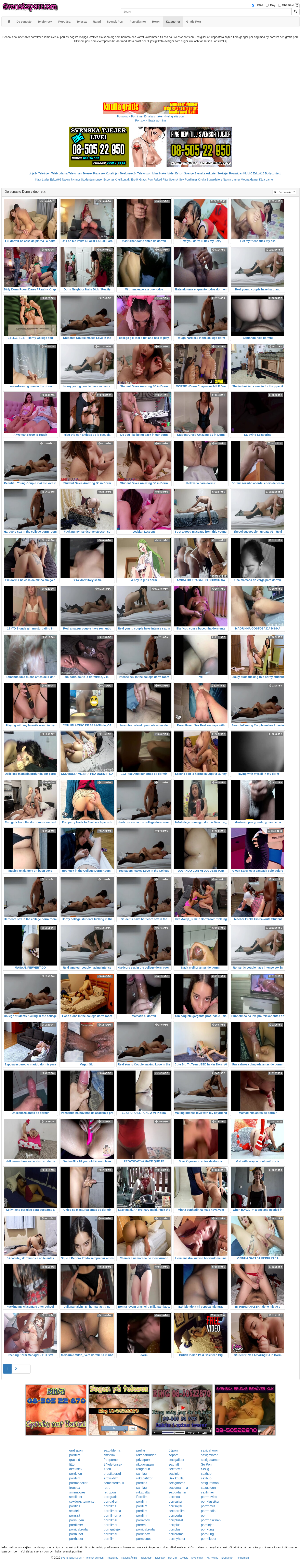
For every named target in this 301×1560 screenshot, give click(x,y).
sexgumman (210, 1483)
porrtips (141, 1483)
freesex (74, 1487)
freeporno (111, 1459)
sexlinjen (175, 1473)
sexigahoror (209, 1450)
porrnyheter (177, 1538)
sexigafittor (176, 1459)
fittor (72, 1464)
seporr (173, 1455)
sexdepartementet (82, 1501)
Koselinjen (112, 173)
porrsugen (76, 1520)
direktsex (75, 1469)
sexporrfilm (176, 1511)
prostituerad (112, 1473)
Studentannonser (92, 179)
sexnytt (174, 1464)
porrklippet (208, 1538)
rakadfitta (143, 1492)
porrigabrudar (79, 1529)
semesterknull (114, 1483)
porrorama (176, 1534)
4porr (107, 1469)
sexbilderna (112, 1450)
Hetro (259, 5)
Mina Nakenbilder (163, 173)
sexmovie (175, 1469)
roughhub (143, 1469)
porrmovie (208, 1506)
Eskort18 (258, 173)
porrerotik (143, 1520)
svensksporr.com (71, 1557)
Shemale (288, 5)
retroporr (110, 1492)
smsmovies (77, 1492)
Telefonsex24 (128, 173)
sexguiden (208, 1487)
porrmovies (209, 1497)
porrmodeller (78, 1483)
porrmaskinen (211, 1520)
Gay (272, 5)
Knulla (202, 179)
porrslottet (143, 1538)
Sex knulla (176, 1478)
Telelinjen (44, 173)
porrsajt (74, 1515)
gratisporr (76, 1450)
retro (107, 1487)
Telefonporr (144, 173)
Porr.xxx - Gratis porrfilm (150, 120)
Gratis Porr (146, 179)
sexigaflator (209, 1455)
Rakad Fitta (161, 179)
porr (204, 1515)
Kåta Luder (42, 179)
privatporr (143, 1459)
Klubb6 (247, 173)
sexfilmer (207, 1492)
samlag (141, 1473)
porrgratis (111, 1497)
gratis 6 (74, 1459)
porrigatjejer (112, 1529)
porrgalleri (111, 1501)
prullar (140, 1450)
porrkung (207, 1529)
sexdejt (74, 1511)
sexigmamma (178, 1487)
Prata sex (99, 173)
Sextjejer (222, 173)
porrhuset (76, 1534)
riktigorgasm (145, 1464)
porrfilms (110, 1506)
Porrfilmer (191, 179)
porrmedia (208, 1511)
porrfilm (74, 1455)
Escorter (108, 179)
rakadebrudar (146, 1455)
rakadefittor (144, 1478)
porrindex (143, 1534)
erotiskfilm (111, 1478)
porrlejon (75, 1473)
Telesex (87, 173)
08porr (173, 1450)
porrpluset (176, 1520)
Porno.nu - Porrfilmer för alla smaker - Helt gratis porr (150, 116)
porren (141, 1525)
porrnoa (174, 1497)
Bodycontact (273, 173)
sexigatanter (177, 1492)
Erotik (134, 179)
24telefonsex (113, 1464)
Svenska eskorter (206, 173)
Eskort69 (55, 179)
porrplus (174, 1525)
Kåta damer (266, 179)
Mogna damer (249, 179)
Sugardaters (214, 179)
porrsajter (175, 1501)
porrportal (175, 1515)
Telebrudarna (59, 173)
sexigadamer (210, 1459)
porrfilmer (111, 1520)
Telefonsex (75, 173)
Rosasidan (236, 173)
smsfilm (109, 1455)
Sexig (205, 1469)
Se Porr (206, 1464)
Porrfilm (141, 1497)
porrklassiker (210, 1501)
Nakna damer (231, 179)
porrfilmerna (112, 1511)
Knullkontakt (122, 179)
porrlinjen (207, 1525)
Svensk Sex (176, 179)
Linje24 (33, 173)
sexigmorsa (177, 1483)
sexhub (206, 1473)
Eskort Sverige (184, 173)
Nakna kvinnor (71, 179)
